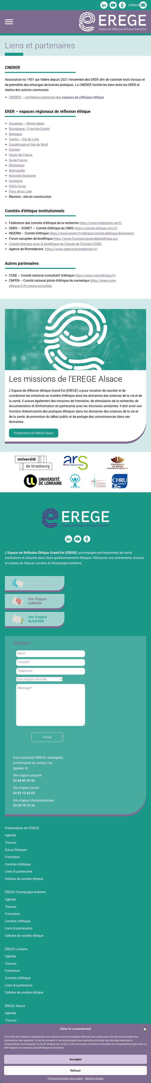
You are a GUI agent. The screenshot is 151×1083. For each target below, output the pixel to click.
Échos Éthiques (16, 850)
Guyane (14, 150)
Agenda (10, 835)
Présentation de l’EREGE (22, 828)
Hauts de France (20, 155)
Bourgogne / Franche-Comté (29, 129)
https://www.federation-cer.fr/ (100, 223)
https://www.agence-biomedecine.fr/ (71, 249)
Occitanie (15, 181)
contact (137, 5)
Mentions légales (94, 1078)
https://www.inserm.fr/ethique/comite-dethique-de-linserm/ (92, 233)
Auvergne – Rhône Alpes (26, 123)
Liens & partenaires (18, 871)
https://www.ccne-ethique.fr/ (95, 275)
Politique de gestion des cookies (65, 1078)
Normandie (17, 171)
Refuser (75, 1070)
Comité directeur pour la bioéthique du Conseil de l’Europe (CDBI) (55, 244)
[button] (145, 1029)
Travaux (11, 842)
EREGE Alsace (15, 1006)
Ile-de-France (18, 160)
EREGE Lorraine (16, 949)
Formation (12, 857)
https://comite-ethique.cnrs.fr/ (96, 228)
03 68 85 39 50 (24, 781)
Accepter (75, 1059)
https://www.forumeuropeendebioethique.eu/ (85, 239)
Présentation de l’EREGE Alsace (33, 433)
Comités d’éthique (18, 864)
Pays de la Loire (20, 191)
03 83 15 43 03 (24, 793)
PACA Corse (17, 186)
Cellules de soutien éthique (24, 879)
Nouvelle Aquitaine (22, 176)
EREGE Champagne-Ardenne (25, 892)
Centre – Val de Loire (24, 139)
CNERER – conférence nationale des (56, 97)
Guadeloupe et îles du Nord (28, 144)
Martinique (16, 165)
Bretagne (15, 134)
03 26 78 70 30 (24, 805)
